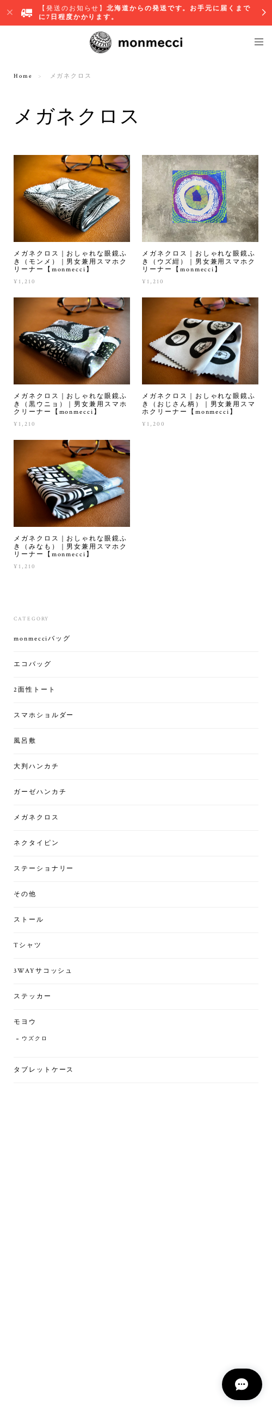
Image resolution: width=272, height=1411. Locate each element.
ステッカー (33, 997)
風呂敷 (25, 741)
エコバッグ (33, 665)
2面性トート (35, 690)
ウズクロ (35, 1039)
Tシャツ (28, 946)
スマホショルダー (44, 716)
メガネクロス (36, 818)
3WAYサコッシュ (43, 971)
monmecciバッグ (42, 639)
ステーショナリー (44, 869)
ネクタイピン (36, 844)
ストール (29, 920)
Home (23, 76)
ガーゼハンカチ (40, 792)
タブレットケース (44, 1070)
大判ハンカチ (36, 767)
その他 (25, 895)
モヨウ (25, 1022)
